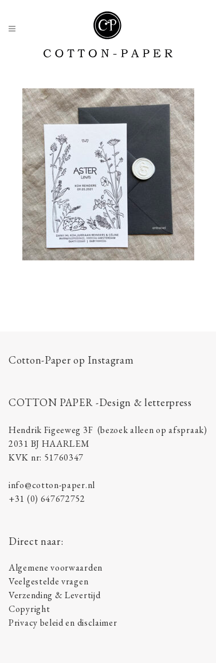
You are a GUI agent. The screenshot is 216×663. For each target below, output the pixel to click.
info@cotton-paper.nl (52, 485)
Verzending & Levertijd (54, 595)
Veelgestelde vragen (48, 581)
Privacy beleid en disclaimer (63, 623)
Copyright (29, 609)
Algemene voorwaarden (56, 567)
